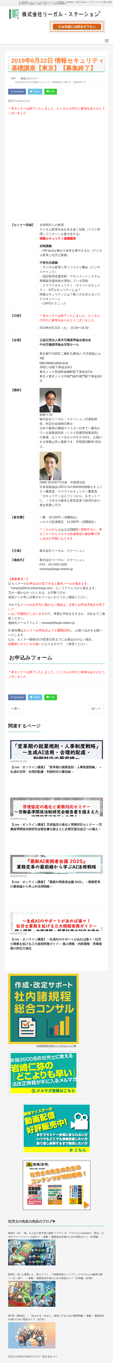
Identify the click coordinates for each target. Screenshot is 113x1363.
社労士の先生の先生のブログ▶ (32, 1128)
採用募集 (83, 1335)
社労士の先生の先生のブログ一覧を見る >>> (32, 1262)
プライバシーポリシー (90, 1342)
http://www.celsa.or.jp (54, 268)
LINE (53, 91)
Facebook (18, 91)
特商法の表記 (85, 1349)
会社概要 (83, 1328)
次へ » (95, 614)
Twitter (36, 91)
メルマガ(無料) (68, 435)
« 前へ (16, 614)
